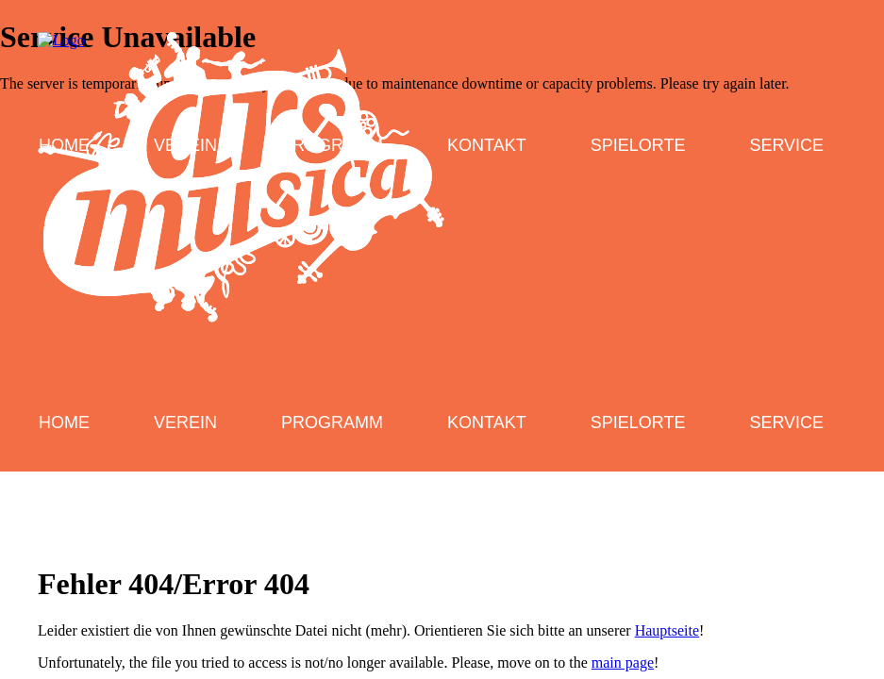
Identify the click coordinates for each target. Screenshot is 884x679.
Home (64, 422)
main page (623, 662)
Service (786, 422)
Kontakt (486, 422)
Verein (185, 422)
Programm (332, 422)
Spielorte (638, 422)
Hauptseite (667, 630)
